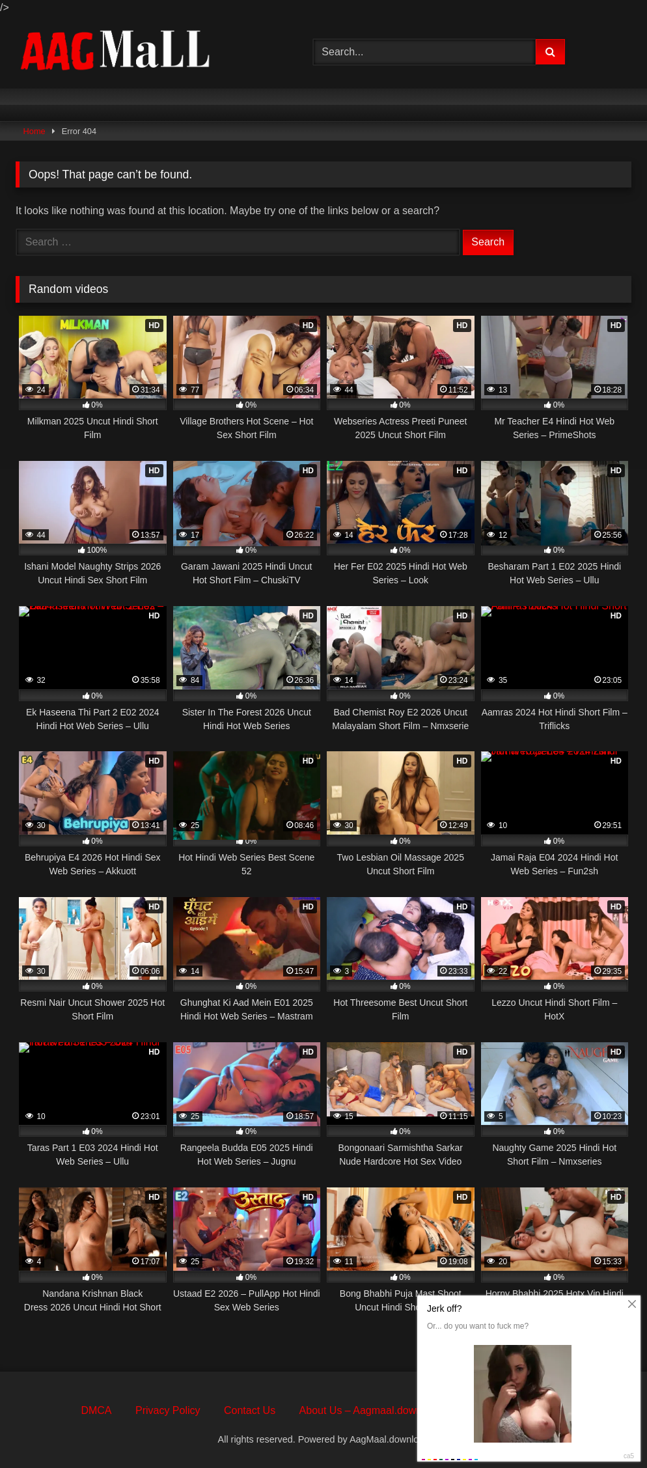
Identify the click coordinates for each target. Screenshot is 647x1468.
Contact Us (249, 1410)
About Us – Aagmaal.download (370, 1410)
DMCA (96, 1410)
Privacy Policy (167, 1410)
